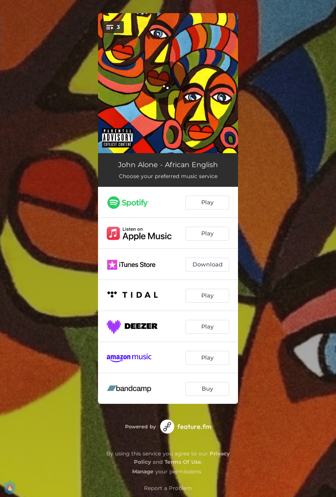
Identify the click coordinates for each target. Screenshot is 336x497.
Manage (143, 471)
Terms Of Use (182, 461)
